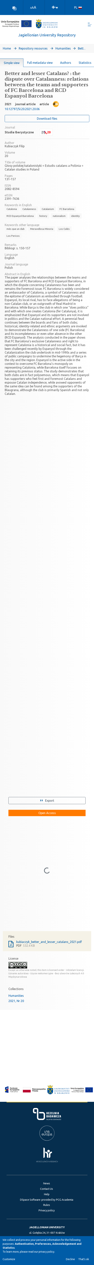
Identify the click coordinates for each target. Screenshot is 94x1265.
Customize (9, 1259)
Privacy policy (46, 1210)
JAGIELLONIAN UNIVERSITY (47, 1227)
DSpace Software (30, 1199)
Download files (47, 118)
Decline (70, 1259)
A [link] (31, 8)
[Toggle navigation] (89, 24)
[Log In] (55, 7)
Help (46, 1194)
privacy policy (46, 1251)
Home (7, 48)
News (46, 1183)
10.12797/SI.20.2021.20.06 (22, 109)
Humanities (63, 48)
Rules (46, 1204)
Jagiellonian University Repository (47, 35)
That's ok (83, 1259)
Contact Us (46, 1188)
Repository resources (33, 48)
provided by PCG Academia (57, 1199)
